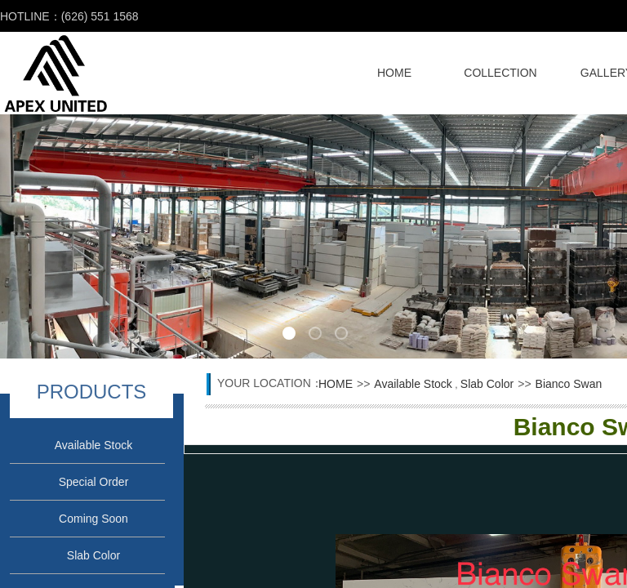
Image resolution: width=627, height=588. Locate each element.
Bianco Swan (569, 383)
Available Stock (93, 445)
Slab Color (93, 555)
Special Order (94, 481)
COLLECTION (500, 72)
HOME (394, 72)
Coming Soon (93, 518)
